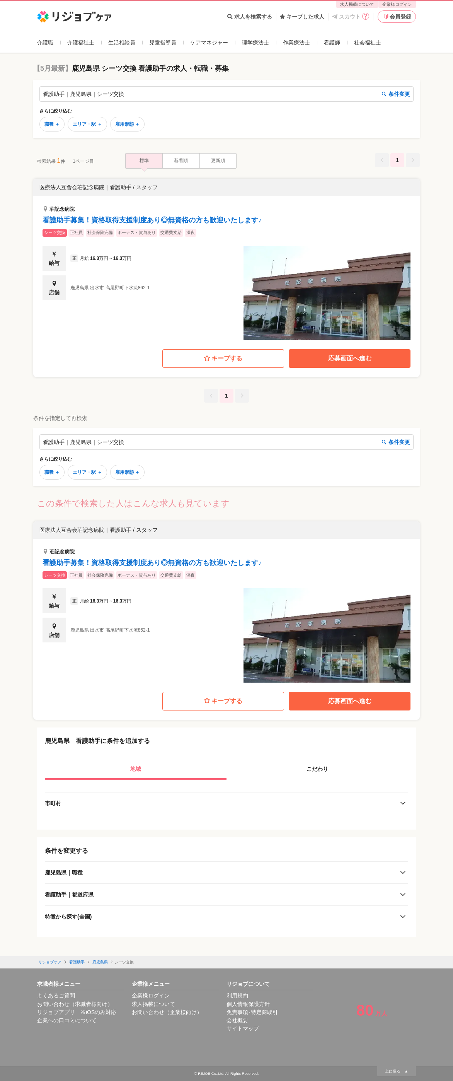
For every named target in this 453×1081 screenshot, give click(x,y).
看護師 (332, 42)
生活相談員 (121, 42)
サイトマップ (242, 1028)
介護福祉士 (80, 42)
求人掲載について (357, 4)
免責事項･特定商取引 (252, 1012)
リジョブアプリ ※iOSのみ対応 (76, 1012)
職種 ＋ (52, 124)
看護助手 (77, 962)
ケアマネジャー (209, 42)
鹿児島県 (100, 962)
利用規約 (237, 995)
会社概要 (237, 1020)
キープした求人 (302, 17)
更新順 (218, 160)
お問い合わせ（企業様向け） (167, 1012)
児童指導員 (162, 42)
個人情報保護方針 (248, 1004)
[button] (226, 259)
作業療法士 (296, 42)
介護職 (45, 42)
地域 (135, 769)
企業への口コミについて (67, 1020)
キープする (223, 358)
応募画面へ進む (349, 358)
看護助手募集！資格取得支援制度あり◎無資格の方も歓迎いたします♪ (152, 220)
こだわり (317, 769)
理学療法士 (255, 42)
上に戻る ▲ (396, 1071)
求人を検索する (249, 17)
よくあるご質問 (56, 995)
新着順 (181, 160)
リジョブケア (49, 962)
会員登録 (397, 16)
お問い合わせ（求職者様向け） (75, 1004)
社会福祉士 (367, 42)
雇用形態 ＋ (127, 124)
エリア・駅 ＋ (87, 124)
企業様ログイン (397, 4)
